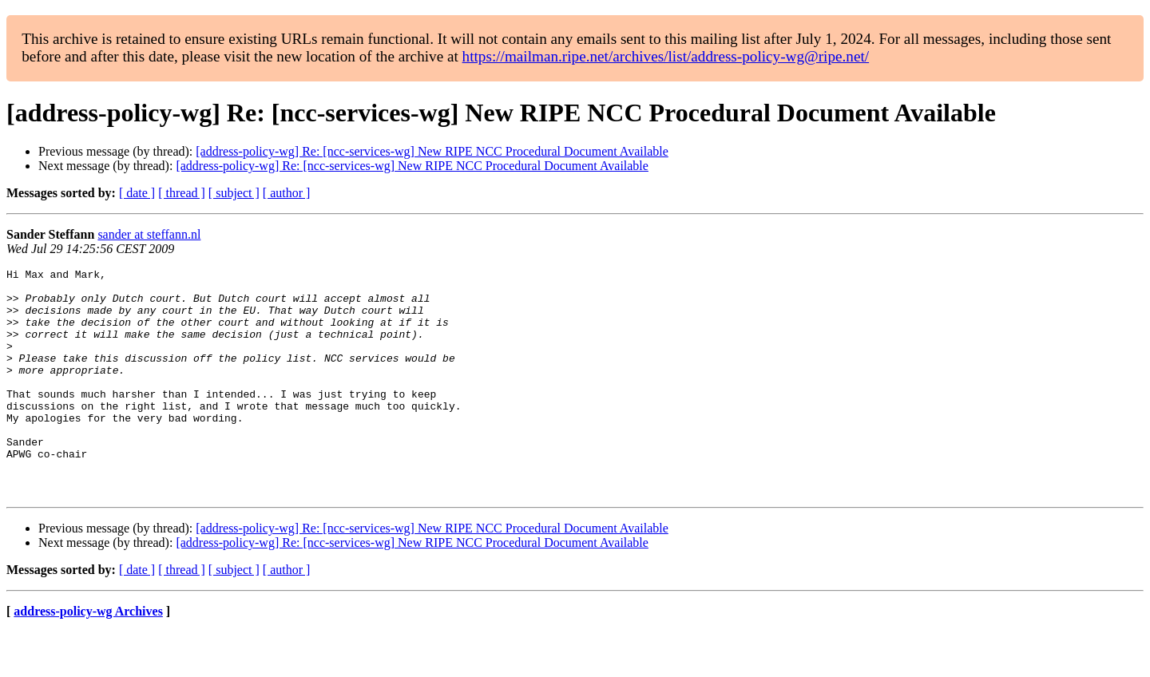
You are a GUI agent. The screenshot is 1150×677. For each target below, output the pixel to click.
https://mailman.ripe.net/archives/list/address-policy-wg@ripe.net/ (666, 56)
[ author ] (287, 193)
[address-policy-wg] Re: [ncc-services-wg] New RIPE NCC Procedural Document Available (432, 151)
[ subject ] (234, 193)
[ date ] (137, 193)
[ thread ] (181, 193)
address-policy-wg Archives (88, 656)
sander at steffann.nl (148, 234)
